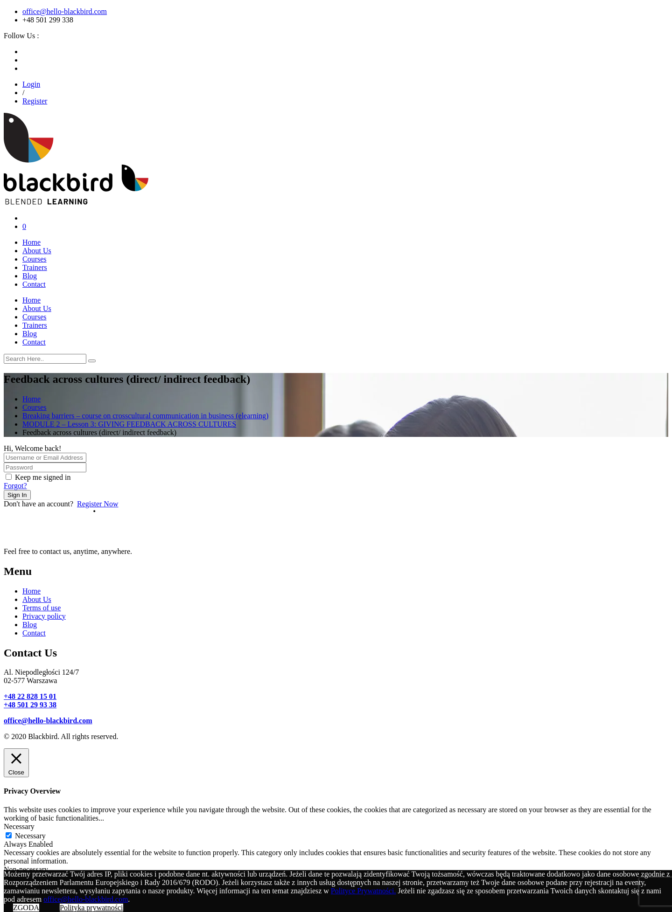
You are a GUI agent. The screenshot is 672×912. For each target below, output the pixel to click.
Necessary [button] (19, 826)
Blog (29, 276)
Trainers (34, 267)
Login (31, 84)
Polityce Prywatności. (363, 891)
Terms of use (41, 608)
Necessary (30, 836)
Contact (34, 284)
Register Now (97, 504)
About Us (36, 251)
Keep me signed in (43, 477)
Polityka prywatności (91, 908)
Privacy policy (44, 616)
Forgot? (15, 486)
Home (31, 242)
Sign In (17, 494)
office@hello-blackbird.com (64, 11)
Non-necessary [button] (26, 869)
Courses (34, 259)
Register (34, 101)
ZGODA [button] (26, 908)
